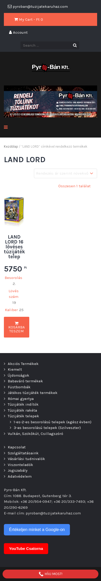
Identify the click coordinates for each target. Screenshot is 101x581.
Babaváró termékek (25, 381)
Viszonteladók (20, 464)
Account (18, 32)
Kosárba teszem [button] (16, 327)
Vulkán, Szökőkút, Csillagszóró (35, 433)
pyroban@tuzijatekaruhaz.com (53, 513)
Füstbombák (19, 387)
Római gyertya (21, 398)
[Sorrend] (65, 173)
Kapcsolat (17, 447)
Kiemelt (15, 369)
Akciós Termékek (23, 363)
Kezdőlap (11, 146)
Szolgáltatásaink (23, 453)
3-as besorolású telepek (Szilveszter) (47, 427)
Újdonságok (18, 375)
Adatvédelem (20, 476)
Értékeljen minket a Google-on (37, 529)
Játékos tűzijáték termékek (32, 392)
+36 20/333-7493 (69, 501)
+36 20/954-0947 (36, 501)
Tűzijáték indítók (23, 404)
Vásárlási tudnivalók (26, 458)
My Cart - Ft (28, 19)
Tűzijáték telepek (23, 416)
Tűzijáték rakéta (22, 410)
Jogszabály (17, 470)
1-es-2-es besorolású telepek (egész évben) (52, 422)
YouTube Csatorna (26, 548)
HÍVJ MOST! (50, 574)
